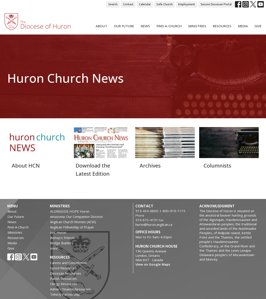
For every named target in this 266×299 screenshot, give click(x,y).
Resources (222, 26)
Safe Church (164, 4)
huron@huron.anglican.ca (153, 224)
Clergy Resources (63, 284)
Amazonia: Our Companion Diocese (76, 216)
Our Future (124, 26)
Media (243, 26)
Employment (186, 4)
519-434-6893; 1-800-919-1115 (160, 211)
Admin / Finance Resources (70, 289)
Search (113, 4)
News (145, 26)
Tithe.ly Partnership (65, 294)
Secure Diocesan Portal (216, 4)
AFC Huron (58, 232)
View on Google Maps (152, 264)
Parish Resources (63, 278)
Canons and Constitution (68, 263)
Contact (128, 4)
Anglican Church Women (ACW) (73, 222)
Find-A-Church (169, 26)
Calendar (145, 4)
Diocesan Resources (65, 273)
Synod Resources (63, 268)
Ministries (197, 26)
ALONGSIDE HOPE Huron (69, 211)
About (101, 26)
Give (258, 26)
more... (55, 248)
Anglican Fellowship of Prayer (72, 227)
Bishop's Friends (62, 237)
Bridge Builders (61, 243)
